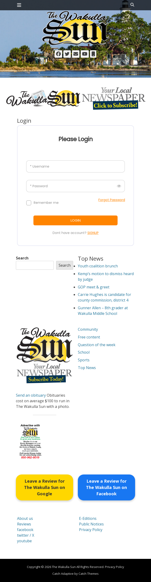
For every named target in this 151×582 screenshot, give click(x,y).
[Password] (75, 186)
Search (22, 258)
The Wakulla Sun (64, 567)
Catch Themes (89, 573)
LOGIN (76, 220)
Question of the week (96, 344)
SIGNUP (93, 232)
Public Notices (91, 524)
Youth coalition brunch (98, 266)
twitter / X (25, 535)
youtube (24, 540)
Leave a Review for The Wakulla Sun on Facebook (106, 487)
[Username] (75, 166)
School (84, 352)
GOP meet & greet (93, 287)
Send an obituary (31, 395)
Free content (89, 337)
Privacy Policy (90, 529)
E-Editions (88, 518)
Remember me (46, 202)
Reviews (24, 524)
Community (88, 329)
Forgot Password (111, 200)
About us (25, 518)
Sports (84, 360)
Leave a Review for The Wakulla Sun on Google (44, 487)
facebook (25, 529)
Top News (87, 367)
